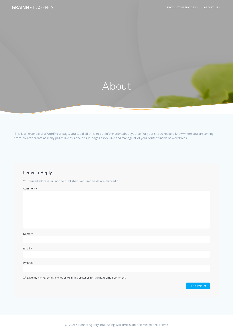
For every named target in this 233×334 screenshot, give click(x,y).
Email (27, 248)
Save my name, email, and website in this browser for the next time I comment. (76, 277)
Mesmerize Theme (155, 325)
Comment (30, 188)
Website (28, 263)
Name (28, 234)
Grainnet (33, 7)
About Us (211, 7)
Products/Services (181, 7)
